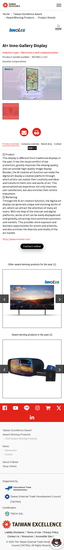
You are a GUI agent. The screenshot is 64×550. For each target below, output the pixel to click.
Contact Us (13, 536)
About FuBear (10, 462)
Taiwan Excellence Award (27, 14)
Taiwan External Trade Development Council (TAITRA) (33, 498)
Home (6, 14)
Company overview (30, 143)
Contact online (32, 246)
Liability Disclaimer (15, 532)
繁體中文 (32, 148)
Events (9, 454)
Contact (57, 143)
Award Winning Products (20, 17)
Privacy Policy (51, 532)
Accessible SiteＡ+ (46, 536)
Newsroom (11, 450)
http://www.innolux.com (16, 239)
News (6, 446)
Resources (27, 536)
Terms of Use (34, 532)
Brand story (46, 143)
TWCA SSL (14, 513)
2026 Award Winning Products (21, 438)
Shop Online (10, 466)
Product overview (11, 143)
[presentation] (4, 298)
